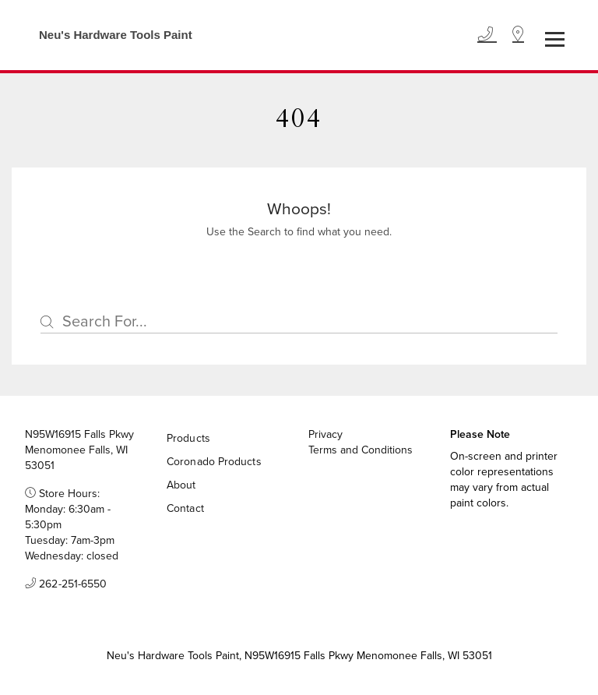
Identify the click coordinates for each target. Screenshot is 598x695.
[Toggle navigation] (555, 39)
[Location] (518, 35)
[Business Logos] (107, 35)
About (181, 485)
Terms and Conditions (360, 450)
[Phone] (487, 35)
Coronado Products (214, 461)
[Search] (299, 321)
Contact (185, 508)
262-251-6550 (66, 584)
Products (188, 438)
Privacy (325, 435)
